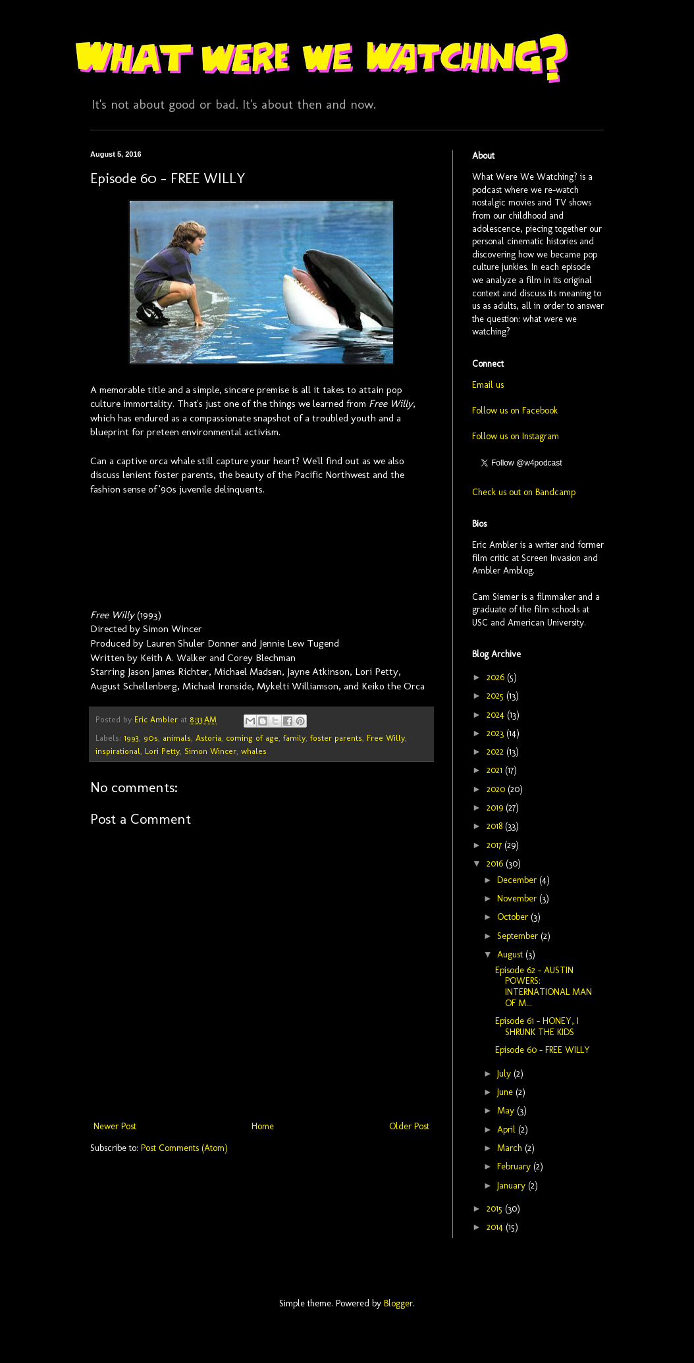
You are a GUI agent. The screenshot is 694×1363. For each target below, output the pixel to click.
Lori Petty (162, 751)
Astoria (208, 738)
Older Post (409, 1126)
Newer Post (114, 1126)
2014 (496, 1227)
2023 (496, 733)
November (518, 898)
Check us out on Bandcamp (523, 492)
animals (177, 738)
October (514, 916)
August (511, 954)
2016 (496, 863)
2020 (497, 789)
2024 (497, 714)
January (512, 1185)
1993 (131, 738)
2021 (496, 770)
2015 (496, 1208)
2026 (497, 677)
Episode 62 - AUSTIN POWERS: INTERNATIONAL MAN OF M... (543, 987)
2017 (495, 845)
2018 (496, 826)
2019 (496, 807)
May (507, 1110)
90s (151, 738)
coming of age (252, 738)
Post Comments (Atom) (184, 1148)
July (505, 1073)
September (519, 936)
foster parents (336, 738)
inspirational (117, 751)
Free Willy (386, 738)
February (515, 1166)
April (507, 1129)
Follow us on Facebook (515, 410)
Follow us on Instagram (515, 436)
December (518, 880)
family (294, 738)
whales (254, 751)
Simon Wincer (210, 751)
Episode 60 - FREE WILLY (542, 1050)
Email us (488, 384)
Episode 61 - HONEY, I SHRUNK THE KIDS (537, 1026)
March (511, 1148)
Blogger (398, 1303)
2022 (496, 751)
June (506, 1092)
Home (263, 1126)
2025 (496, 695)
